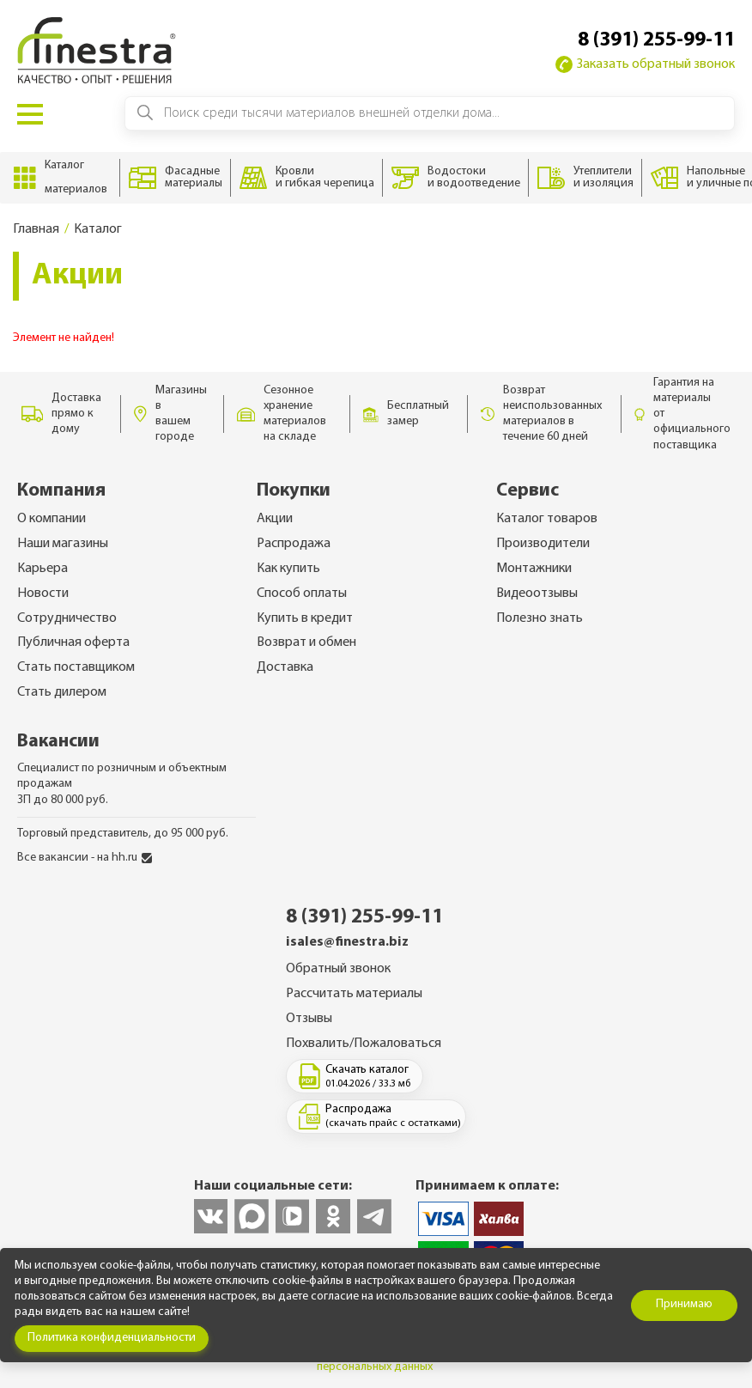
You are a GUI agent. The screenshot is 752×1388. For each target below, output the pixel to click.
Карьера (42, 568)
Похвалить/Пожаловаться (363, 1043)
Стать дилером (61, 692)
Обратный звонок (338, 969)
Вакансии (58, 742)
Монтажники (534, 568)
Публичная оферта (73, 642)
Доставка (285, 667)
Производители (543, 544)
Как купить (288, 568)
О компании (51, 519)
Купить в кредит (305, 618)
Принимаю (684, 1304)
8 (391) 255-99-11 (656, 40)
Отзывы (309, 1019)
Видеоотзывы (537, 593)
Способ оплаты (302, 593)
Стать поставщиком (76, 667)
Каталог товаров (546, 519)
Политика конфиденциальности (111, 1337)
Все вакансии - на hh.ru (84, 857)
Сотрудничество (67, 618)
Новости (43, 593)
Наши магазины (62, 544)
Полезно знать (539, 618)
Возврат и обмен (306, 642)
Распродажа (294, 544)
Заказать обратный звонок (645, 64)
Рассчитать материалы (354, 994)
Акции (275, 519)
